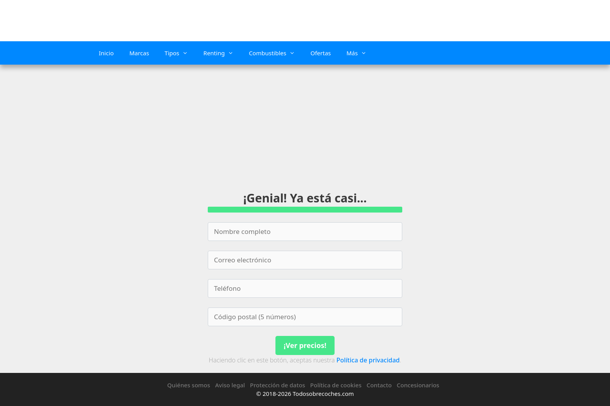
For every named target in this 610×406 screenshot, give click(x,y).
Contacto (379, 385)
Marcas (139, 53)
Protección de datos (277, 385)
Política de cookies (335, 385)
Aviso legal (230, 385)
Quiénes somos (188, 385)
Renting (222, 53)
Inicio (106, 53)
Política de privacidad (368, 360)
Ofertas (320, 53)
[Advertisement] (305, 123)
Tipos (180, 53)
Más (360, 53)
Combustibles (276, 53)
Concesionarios (418, 385)
